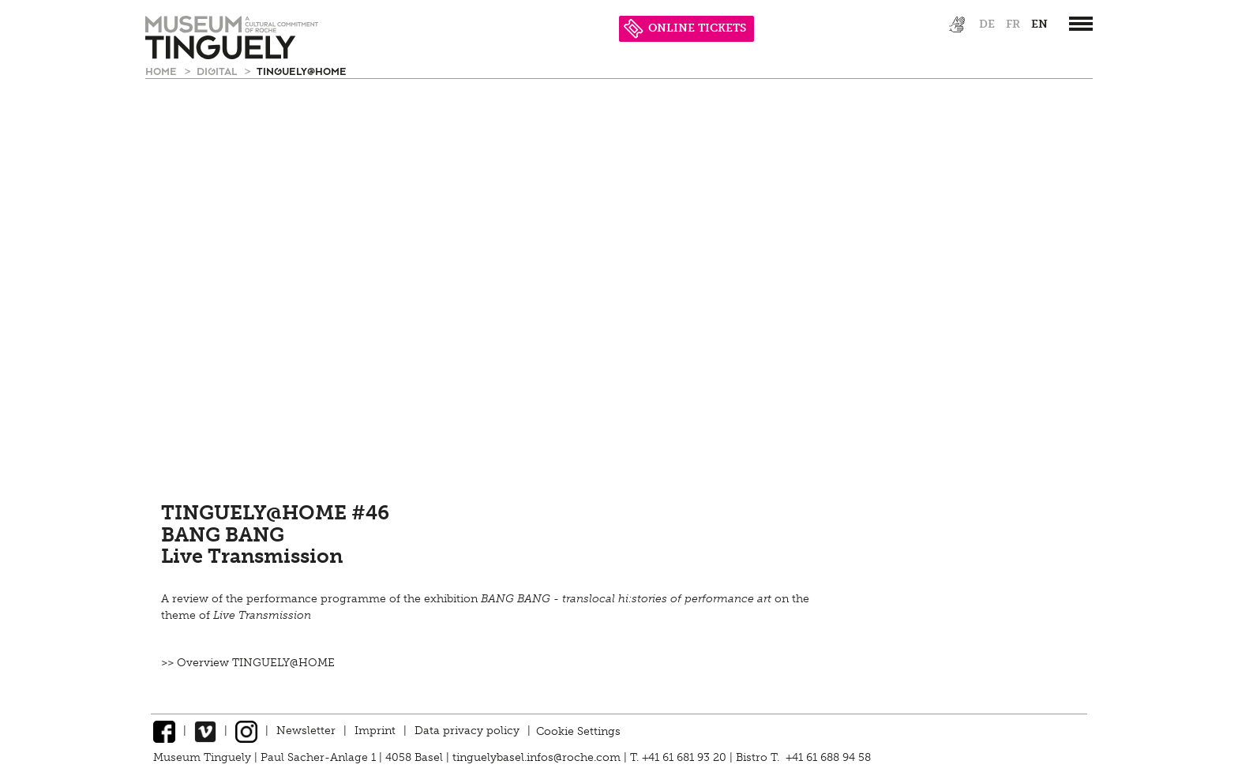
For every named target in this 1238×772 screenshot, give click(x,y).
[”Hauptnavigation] (1081, 24)
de (987, 24)
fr (1013, 24)
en (1039, 24)
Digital (218, 70)
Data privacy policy (467, 730)
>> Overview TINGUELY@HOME (248, 662)
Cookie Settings (578, 730)
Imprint (375, 730)
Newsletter (306, 730)
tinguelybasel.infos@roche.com (538, 757)
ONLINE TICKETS (685, 28)
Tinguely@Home (302, 70)
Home (162, 70)
